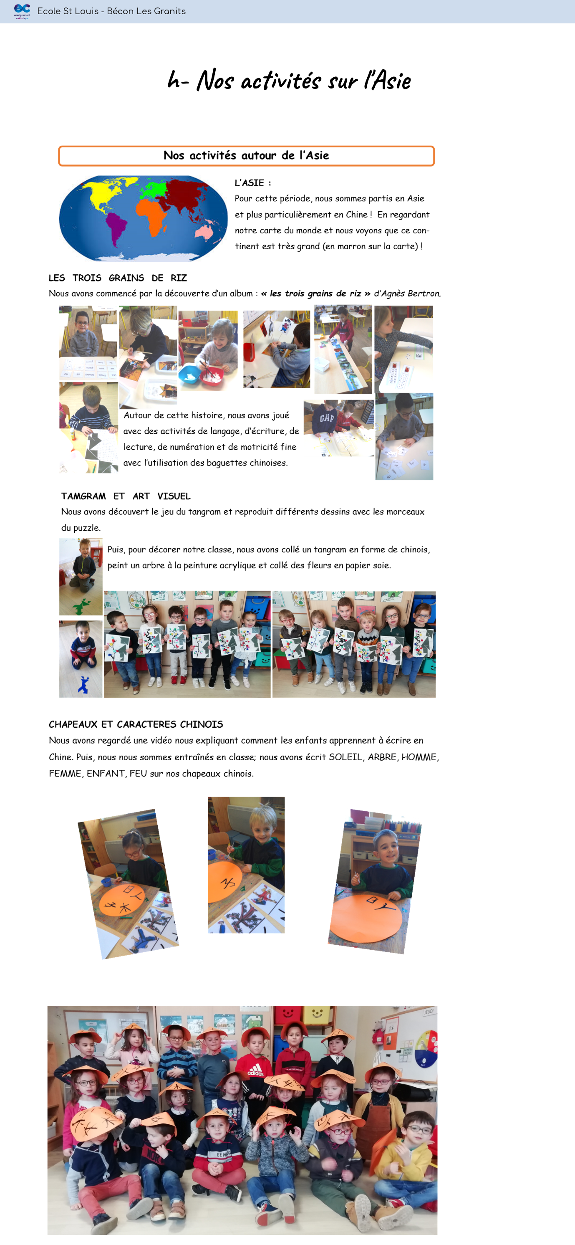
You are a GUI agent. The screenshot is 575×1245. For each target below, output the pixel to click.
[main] (287, 79)
